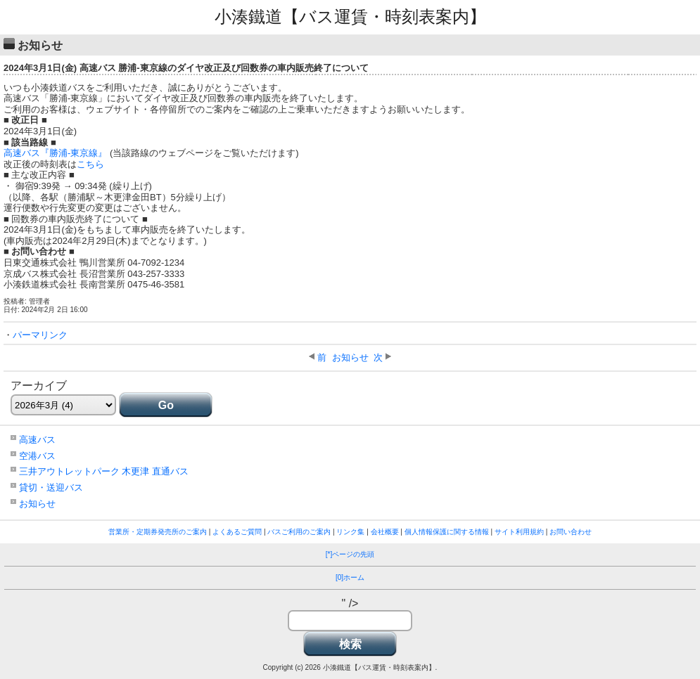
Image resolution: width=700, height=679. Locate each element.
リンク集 (350, 532)
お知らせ (350, 357)
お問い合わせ (570, 532)
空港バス (37, 456)
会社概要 (385, 532)
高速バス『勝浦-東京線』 (55, 153)
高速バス (37, 439)
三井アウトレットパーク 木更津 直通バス (104, 471)
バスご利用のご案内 (299, 532)
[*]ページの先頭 (350, 554)
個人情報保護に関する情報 (447, 532)
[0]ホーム (350, 577)
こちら (90, 164)
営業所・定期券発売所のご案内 (157, 532)
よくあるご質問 (237, 532)
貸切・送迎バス (51, 487)
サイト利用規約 (519, 532)
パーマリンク (40, 335)
